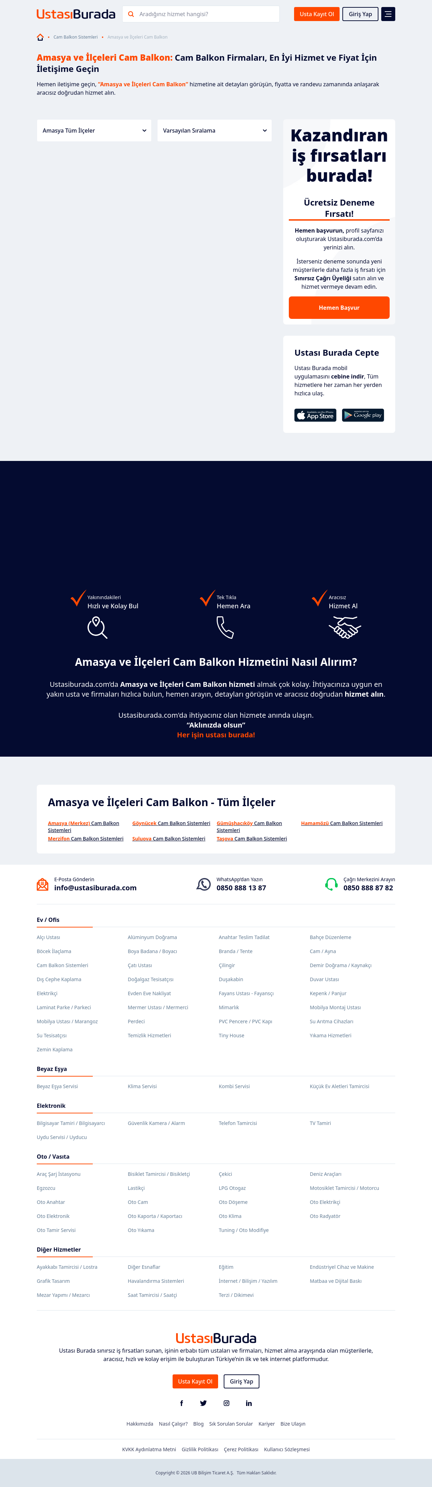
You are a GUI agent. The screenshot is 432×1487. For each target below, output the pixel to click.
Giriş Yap (360, 14)
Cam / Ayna (323, 951)
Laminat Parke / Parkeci (64, 1007)
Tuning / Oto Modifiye (244, 1230)
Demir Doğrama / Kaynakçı (340, 965)
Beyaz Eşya (52, 1069)
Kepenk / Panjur (328, 993)
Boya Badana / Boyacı (152, 951)
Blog (198, 1423)
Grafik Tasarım (53, 1281)
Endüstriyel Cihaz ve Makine (342, 1267)
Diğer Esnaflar (144, 1267)
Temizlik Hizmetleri (149, 1035)
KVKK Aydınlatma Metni (149, 1449)
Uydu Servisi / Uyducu (62, 1137)
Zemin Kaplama (54, 1049)
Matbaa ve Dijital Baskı (336, 1281)
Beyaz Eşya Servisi (57, 1086)
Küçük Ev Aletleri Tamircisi (339, 1086)
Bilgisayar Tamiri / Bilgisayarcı (71, 1123)
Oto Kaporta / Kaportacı (155, 1216)
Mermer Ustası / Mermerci (158, 1007)
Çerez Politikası (241, 1449)
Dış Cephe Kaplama (59, 979)
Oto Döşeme (233, 1202)
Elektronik (51, 1106)
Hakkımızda (139, 1423)
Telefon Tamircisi (238, 1123)
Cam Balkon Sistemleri (76, 37)
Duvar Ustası (324, 979)
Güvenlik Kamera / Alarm (156, 1123)
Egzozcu (46, 1188)
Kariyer (266, 1423)
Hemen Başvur (339, 308)
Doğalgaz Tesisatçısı (151, 979)
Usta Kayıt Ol (317, 14)
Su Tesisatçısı (52, 1035)
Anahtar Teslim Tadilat (244, 937)
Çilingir (227, 965)
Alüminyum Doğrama (152, 937)
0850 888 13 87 (241, 887)
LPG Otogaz (232, 1188)
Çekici (225, 1174)
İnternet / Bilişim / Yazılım (248, 1281)
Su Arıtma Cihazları (331, 1021)
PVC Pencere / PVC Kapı (245, 1021)
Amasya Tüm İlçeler (94, 130)
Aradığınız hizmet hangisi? (173, 14)
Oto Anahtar (51, 1202)
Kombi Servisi (234, 1086)
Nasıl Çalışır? (173, 1423)
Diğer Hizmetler (59, 1249)
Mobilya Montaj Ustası (335, 1007)
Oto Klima (230, 1216)
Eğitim (226, 1267)
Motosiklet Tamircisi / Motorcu (344, 1188)
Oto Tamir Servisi (56, 1230)
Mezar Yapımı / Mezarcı (63, 1295)
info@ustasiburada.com (95, 887)
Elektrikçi (47, 993)
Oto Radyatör (325, 1216)
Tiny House (231, 1035)
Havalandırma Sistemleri (156, 1281)
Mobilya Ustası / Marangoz (67, 1021)
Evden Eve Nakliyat (149, 993)
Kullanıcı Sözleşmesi (287, 1449)
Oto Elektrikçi (325, 1202)
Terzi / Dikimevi (236, 1295)
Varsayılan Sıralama (215, 130)
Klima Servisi (142, 1086)
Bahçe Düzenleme (330, 937)
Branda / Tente (235, 951)
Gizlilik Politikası (200, 1449)
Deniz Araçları (325, 1174)
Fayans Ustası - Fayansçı (246, 993)
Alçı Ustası (48, 937)
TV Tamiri (320, 1123)
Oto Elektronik (53, 1216)
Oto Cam (138, 1202)
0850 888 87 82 (368, 887)
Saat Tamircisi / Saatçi (152, 1295)
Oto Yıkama (141, 1230)
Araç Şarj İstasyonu (59, 1174)
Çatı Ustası (140, 965)
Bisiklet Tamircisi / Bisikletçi (159, 1174)
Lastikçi (136, 1188)
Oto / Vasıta (53, 1156)
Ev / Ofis (48, 920)
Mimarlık (229, 1007)
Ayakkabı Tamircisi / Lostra (67, 1267)
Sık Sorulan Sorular (231, 1423)
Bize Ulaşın (293, 1423)
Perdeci (136, 1021)
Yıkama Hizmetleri (330, 1035)
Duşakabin (231, 979)
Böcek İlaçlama (54, 951)
